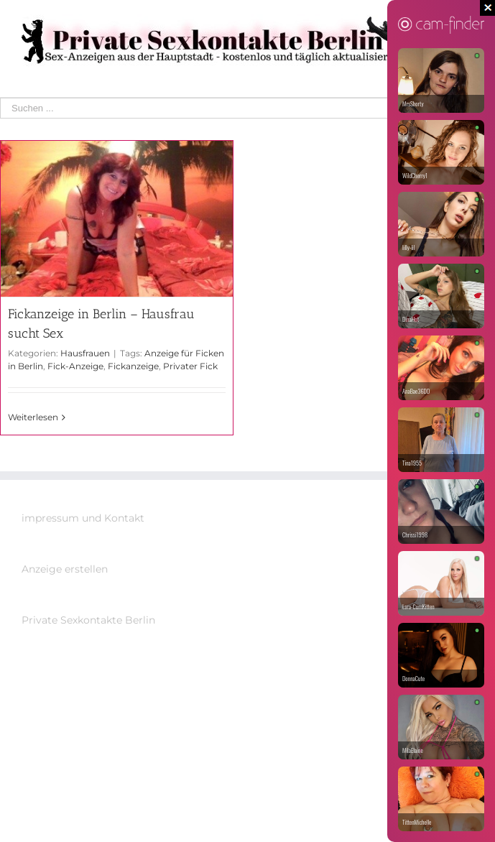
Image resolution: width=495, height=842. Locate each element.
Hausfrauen (85, 353)
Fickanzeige (133, 366)
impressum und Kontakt (83, 518)
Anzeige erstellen (65, 569)
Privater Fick (190, 366)
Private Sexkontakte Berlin (88, 620)
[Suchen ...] (237, 108)
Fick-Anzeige (75, 366)
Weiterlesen (33, 417)
